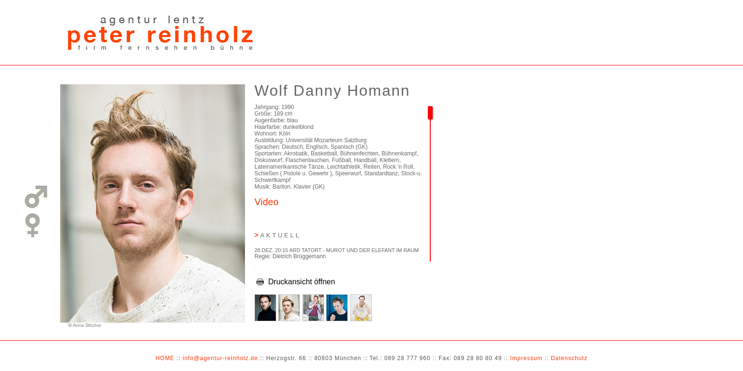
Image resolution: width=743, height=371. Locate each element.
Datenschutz (569, 358)
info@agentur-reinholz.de (220, 358)
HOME (164, 358)
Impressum (526, 358)
